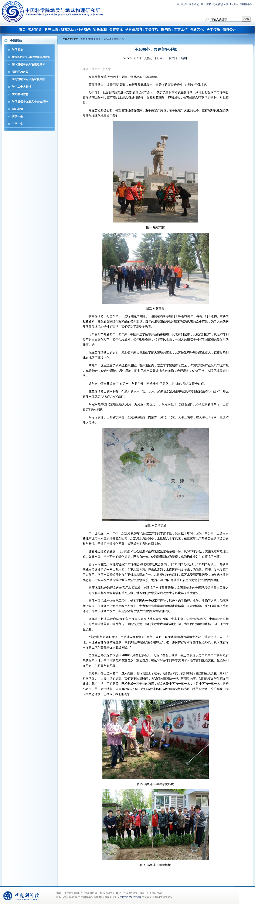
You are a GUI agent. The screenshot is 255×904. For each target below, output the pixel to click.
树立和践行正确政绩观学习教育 (31, 57)
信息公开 (229, 29)
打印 (173, 58)
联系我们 (194, 4)
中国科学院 (246, 4)
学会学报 (152, 29)
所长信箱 (206, 4)
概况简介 (35, 29)
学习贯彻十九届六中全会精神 (30, 101)
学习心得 (17, 109)
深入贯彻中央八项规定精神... (29, 64)
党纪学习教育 (20, 71)
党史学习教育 (20, 94)
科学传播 (213, 29)
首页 (22, 29)
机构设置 (51, 29)
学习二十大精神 (21, 86)
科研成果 (84, 29)
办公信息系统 (220, 4)
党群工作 (180, 29)
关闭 (183, 58)
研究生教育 (133, 29)
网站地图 (182, 4)
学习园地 (17, 49)
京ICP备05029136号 (131, 897)
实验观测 (100, 29)
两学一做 (17, 116)
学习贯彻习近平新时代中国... (29, 79)
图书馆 (166, 29)
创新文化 (197, 29)
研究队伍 (67, 29)
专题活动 (106, 39)
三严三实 (17, 123)
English (234, 4)
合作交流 (116, 29)
